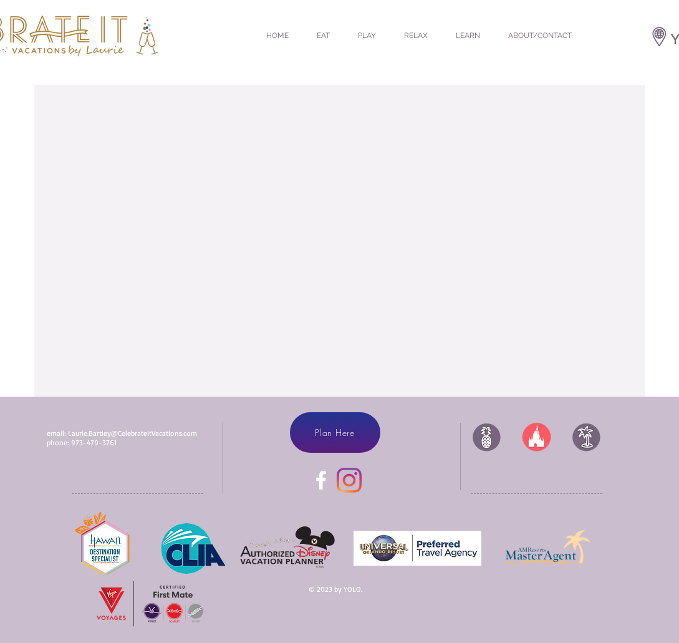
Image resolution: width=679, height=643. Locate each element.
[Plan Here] (335, 432)
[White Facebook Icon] (321, 480)
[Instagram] (349, 480)
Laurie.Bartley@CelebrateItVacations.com (132, 433)
